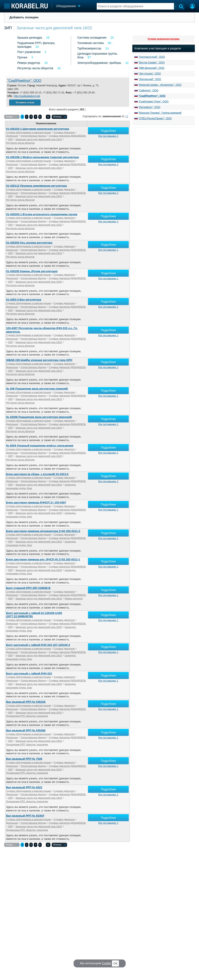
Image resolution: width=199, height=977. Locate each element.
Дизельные (12, 136)
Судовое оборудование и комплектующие (28, 132)
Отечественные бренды (33, 136)
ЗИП (8, 28)
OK (115, 963)
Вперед (59, 117)
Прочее (22, 57)
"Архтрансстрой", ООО (151, 56)
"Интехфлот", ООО (149, 107)
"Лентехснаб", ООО (149, 79)
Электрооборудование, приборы (99, 62)
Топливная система (90, 43)
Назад (12, 117)
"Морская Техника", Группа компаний (159, 112)
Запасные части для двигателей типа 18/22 (54, 28)
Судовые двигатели (64, 132)
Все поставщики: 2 (108, 136)
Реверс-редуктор (28, 62)
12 (48, 116)
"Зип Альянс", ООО (149, 73)
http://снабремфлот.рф (27, 96)
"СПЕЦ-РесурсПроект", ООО (155, 118)
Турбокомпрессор (89, 48)
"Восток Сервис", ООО (151, 62)
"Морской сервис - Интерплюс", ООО (159, 84)
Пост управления (29, 52)
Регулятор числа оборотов (35, 68)
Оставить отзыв (25, 102)
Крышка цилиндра (29, 37)
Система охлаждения (91, 37)
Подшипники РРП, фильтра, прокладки (27, 716)
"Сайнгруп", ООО (148, 90)
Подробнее (108, 130)
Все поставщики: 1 (108, 250)
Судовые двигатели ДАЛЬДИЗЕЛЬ (67, 136)
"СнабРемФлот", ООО (24, 80)
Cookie (106, 963)
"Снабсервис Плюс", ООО (153, 101)
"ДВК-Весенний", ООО (151, 68)
